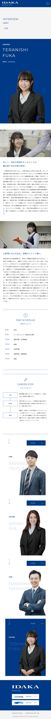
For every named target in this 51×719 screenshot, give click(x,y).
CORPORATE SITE (32, 713)
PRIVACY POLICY (17, 713)
